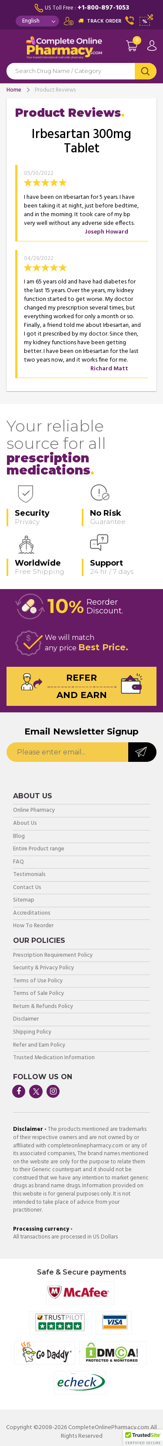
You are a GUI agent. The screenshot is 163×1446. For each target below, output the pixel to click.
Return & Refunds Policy (43, 1007)
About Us (25, 824)
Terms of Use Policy (38, 981)
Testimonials (29, 875)
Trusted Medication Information (54, 1058)
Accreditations (31, 913)
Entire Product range (38, 849)
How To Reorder (33, 926)
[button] (143, 1438)
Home (14, 90)
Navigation (13, 49)
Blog (19, 837)
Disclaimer (26, 1019)
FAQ (18, 862)
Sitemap (23, 900)
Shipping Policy (32, 1032)
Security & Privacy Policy (43, 968)
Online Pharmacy (34, 811)
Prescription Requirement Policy (53, 956)
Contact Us (27, 888)
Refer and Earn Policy (39, 1045)
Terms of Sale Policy (38, 994)
